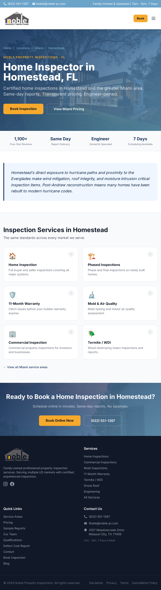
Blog (6, 563)
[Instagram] (5, 484)
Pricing (8, 522)
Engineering (92, 491)
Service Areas (12, 516)
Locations (23, 48)
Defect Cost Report (16, 546)
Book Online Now (60, 420)
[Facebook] (12, 484)
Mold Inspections (95, 468)
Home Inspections (96, 456)
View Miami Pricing (69, 109)
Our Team (10, 534)
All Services (92, 497)
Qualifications (12, 540)
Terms (124, 583)
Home (7, 48)
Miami (39, 48)
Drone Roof (91, 485)
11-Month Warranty (97, 474)
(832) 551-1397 (16, 3)
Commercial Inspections (100, 462)
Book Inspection (23, 109)
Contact (8, 551)
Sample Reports (14, 528)
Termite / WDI (93, 479)
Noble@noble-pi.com (48, 3)
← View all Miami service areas (25, 367)
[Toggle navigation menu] (153, 18)
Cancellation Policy (145, 583)
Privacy (111, 583)
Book (140, 18)
